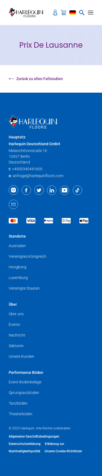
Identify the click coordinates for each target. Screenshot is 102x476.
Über (13, 304)
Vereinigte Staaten (24, 288)
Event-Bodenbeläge (25, 382)
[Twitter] (39, 190)
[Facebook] (26, 190)
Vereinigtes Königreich (27, 256)
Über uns (16, 314)
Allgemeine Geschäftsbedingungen (34, 436)
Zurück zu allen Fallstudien (36, 79)
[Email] (13, 204)
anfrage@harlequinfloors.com (38, 176)
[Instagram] (13, 190)
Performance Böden (26, 372)
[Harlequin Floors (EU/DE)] (28, 12)
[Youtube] (64, 190)
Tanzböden (18, 403)
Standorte (17, 236)
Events (14, 324)
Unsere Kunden (21, 356)
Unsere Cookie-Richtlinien (63, 451)
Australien (17, 246)
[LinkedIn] (52, 190)
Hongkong (17, 267)
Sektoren (16, 346)
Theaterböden (20, 414)
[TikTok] (77, 190)
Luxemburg (18, 277)
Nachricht (17, 335)
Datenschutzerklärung (25, 444)
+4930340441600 (27, 169)
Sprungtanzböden (24, 392)
